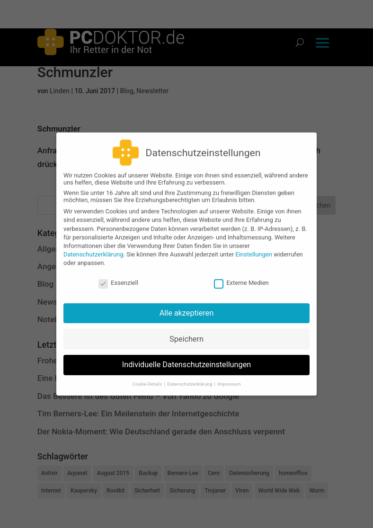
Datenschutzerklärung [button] (190, 379)
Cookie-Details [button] (148, 379)
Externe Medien (241, 278)
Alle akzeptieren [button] (187, 308)
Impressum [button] (228, 379)
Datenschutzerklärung (93, 250)
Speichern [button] (186, 334)
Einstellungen (253, 250)
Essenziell (118, 278)
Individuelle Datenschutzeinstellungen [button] (186, 360)
